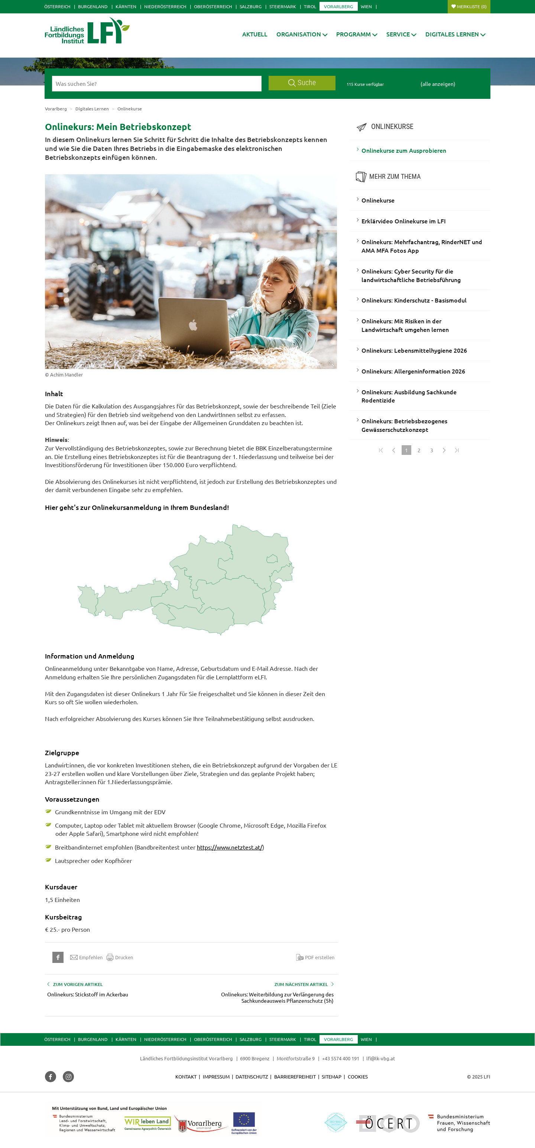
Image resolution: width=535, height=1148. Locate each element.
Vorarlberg (338, 6)
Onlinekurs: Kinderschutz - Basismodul (414, 300)
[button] (302, 34)
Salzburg (251, 6)
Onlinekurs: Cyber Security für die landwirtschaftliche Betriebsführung (411, 275)
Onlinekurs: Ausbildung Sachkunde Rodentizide (409, 396)
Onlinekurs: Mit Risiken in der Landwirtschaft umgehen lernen (405, 325)
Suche (302, 82)
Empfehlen (86, 957)
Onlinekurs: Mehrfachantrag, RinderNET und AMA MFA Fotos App (421, 245)
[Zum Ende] (457, 450)
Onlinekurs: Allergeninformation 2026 (413, 371)
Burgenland (93, 6)
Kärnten (126, 6)
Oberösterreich (213, 6)
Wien (366, 6)
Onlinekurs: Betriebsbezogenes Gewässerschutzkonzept (404, 425)
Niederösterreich (165, 6)
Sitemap (331, 1076)
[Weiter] (444, 450)
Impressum (216, 1076)
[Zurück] (394, 450)
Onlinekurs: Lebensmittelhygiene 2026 (414, 350)
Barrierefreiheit (295, 1076)
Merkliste (472, 6)
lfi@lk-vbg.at (380, 1058)
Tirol (310, 6)
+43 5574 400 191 (340, 1058)
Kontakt (186, 1076)
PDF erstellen (315, 957)
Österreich (57, 6)
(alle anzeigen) (438, 83)
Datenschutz (252, 1076)
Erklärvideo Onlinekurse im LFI (403, 221)
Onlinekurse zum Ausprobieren (403, 150)
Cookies (358, 1076)
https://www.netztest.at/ (229, 847)
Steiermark (282, 6)
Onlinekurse (378, 200)
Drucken (119, 957)
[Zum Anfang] (381, 450)
